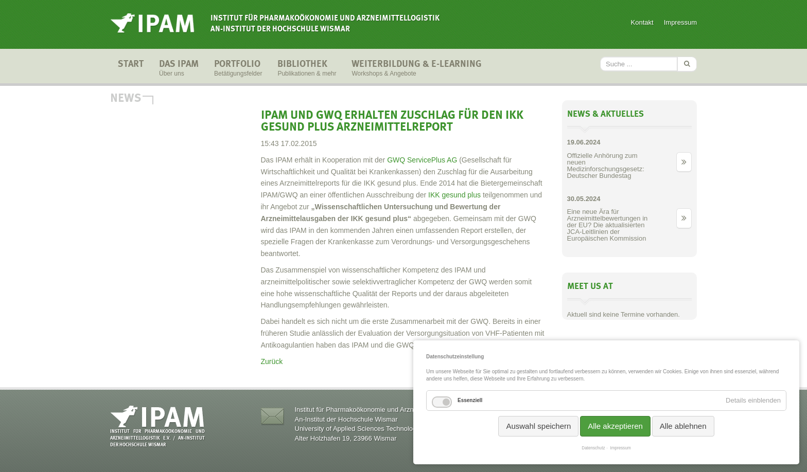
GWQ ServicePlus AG (422, 160)
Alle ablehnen (683, 426)
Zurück (272, 361)
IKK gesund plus (453, 195)
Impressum (680, 22)
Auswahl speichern (538, 426)
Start (131, 69)
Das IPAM (179, 69)
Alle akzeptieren (615, 426)
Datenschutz (593, 448)
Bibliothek (306, 69)
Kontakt (642, 22)
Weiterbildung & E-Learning (417, 69)
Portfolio (238, 69)
